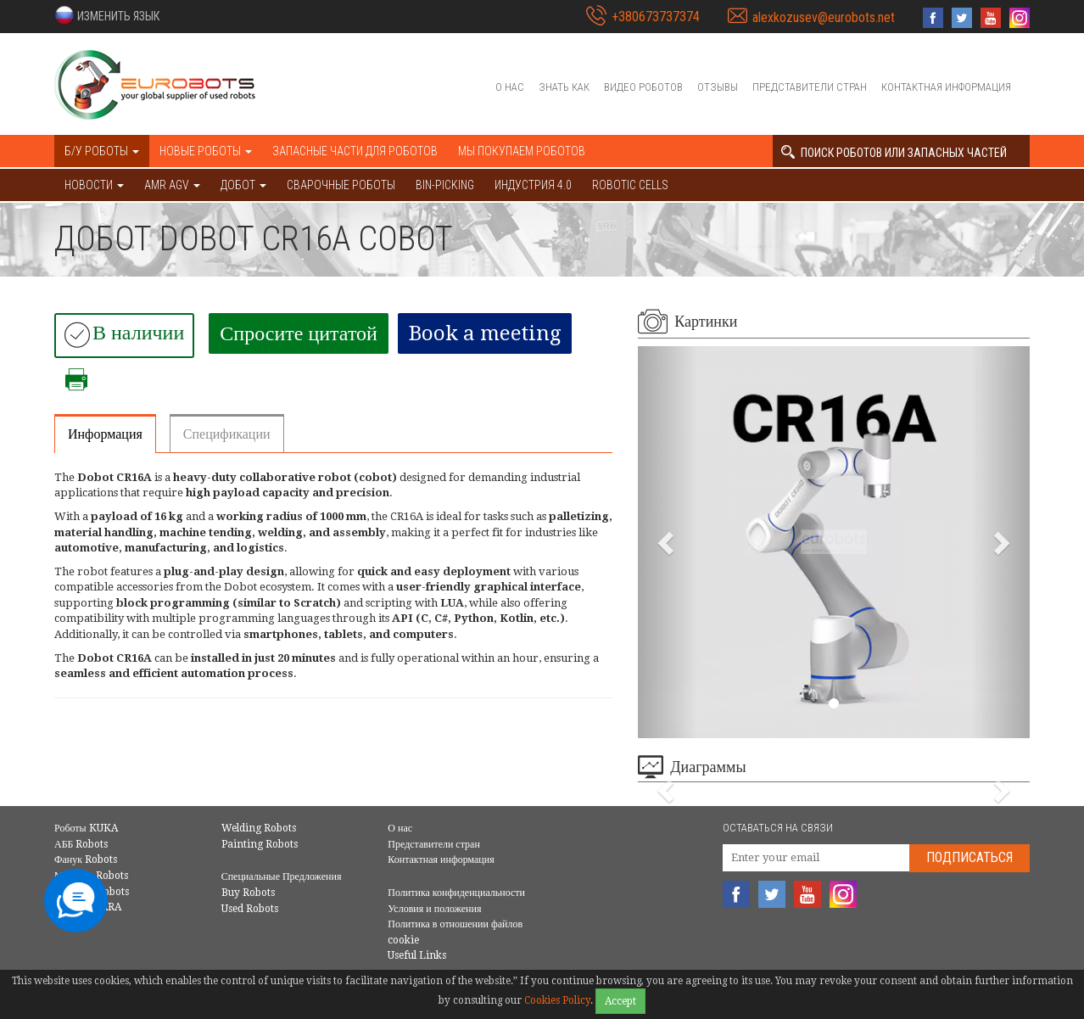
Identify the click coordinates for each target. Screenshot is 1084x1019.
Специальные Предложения (281, 876)
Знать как (564, 87)
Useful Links (417, 955)
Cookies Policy (557, 1000)
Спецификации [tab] (227, 434)
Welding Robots (258, 828)
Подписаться (969, 857)
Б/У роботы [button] (101, 151)
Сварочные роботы (341, 185)
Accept (620, 1001)
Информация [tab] (105, 434)
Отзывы (717, 87)
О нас (509, 87)
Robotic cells (630, 185)
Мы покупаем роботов (521, 151)
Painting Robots (259, 844)
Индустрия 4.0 (533, 185)
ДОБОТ (243, 185)
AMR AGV (172, 185)
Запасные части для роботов (355, 151)
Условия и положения (434, 909)
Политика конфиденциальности (456, 893)
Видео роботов (643, 87)
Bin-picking (445, 185)
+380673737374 (656, 16)
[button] (106, 15)
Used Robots (249, 909)
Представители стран (809, 87)
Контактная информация (946, 87)
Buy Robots (248, 893)
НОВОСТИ (94, 185)
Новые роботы (205, 151)
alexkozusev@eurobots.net (823, 17)
